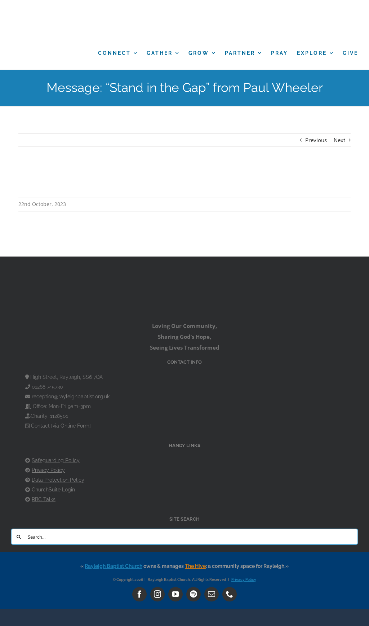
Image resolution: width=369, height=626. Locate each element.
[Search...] (184, 537)
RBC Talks (43, 499)
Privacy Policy (48, 470)
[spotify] (193, 594)
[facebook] (139, 594)
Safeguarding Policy (56, 460)
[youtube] (175, 594)
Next (339, 140)
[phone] (229, 594)
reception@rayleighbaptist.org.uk (71, 396)
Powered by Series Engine (302, 182)
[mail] (211, 594)
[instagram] (157, 594)
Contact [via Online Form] (61, 426)
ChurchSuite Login (53, 490)
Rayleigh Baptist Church (113, 566)
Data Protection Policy (58, 480)
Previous (316, 140)
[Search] (19, 537)
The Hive (195, 566)
